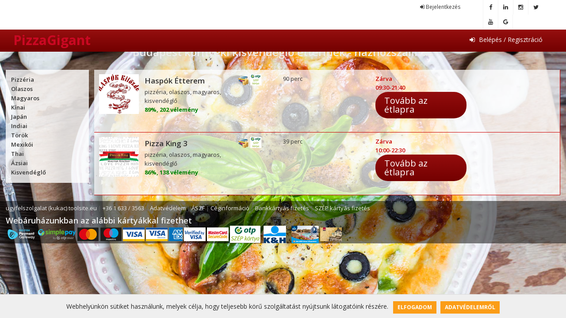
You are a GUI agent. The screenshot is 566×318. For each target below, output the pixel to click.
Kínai (18, 107)
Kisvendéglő (28, 172)
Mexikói (22, 144)
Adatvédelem (168, 208)
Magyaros (25, 98)
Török (19, 135)
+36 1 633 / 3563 (123, 208)
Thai (17, 154)
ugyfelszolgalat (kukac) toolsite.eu (51, 208)
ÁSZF (198, 208)
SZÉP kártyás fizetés (342, 208)
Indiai (19, 126)
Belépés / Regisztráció (506, 39)
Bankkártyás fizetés (282, 208)
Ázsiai (19, 163)
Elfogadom (415, 307)
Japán (19, 117)
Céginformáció (229, 208)
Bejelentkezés (440, 7)
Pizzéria (22, 79)
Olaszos (22, 89)
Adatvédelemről (470, 307)
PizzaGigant (52, 40)
